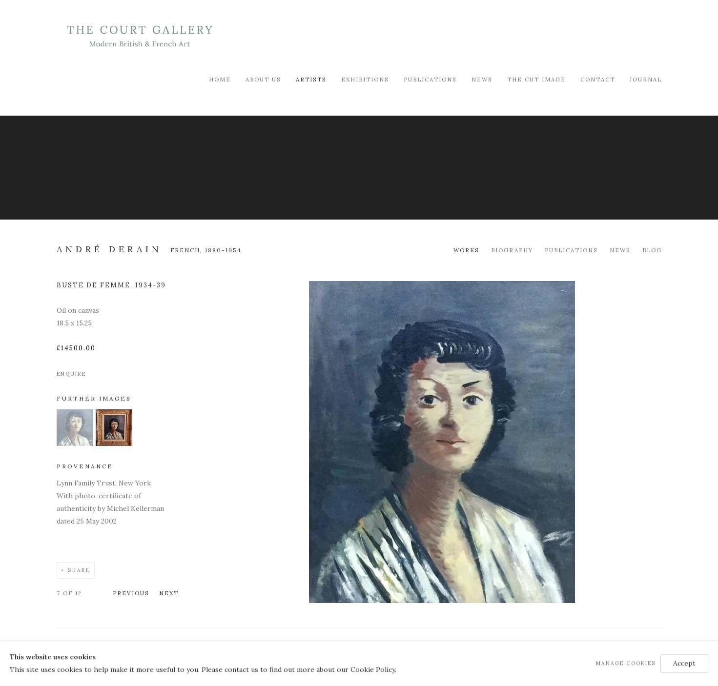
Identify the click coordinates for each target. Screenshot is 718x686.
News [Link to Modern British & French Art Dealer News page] (482, 79)
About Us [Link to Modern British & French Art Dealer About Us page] (263, 79)
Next (169, 593)
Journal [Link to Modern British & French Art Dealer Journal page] (646, 79)
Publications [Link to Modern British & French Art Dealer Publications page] (430, 79)
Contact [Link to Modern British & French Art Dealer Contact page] (597, 79)
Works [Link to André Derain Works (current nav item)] (466, 250)
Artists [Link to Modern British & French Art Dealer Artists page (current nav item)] (311, 79)
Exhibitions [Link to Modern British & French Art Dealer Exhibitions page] (365, 79)
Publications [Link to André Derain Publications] (571, 250)
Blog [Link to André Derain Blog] (652, 250)
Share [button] (79, 570)
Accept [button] (684, 663)
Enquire (71, 373)
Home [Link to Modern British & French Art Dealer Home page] (220, 79)
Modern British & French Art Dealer (140, 36)
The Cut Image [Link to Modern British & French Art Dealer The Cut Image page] (536, 79)
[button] (75, 443)
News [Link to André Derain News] (620, 250)
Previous (131, 593)
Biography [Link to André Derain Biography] (512, 250)
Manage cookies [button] (626, 663)
